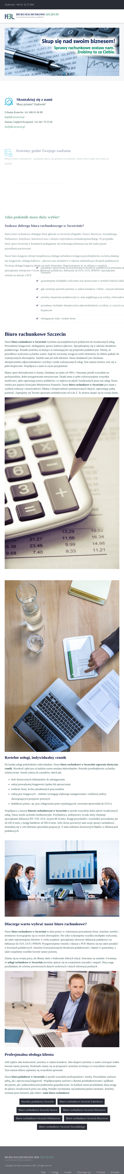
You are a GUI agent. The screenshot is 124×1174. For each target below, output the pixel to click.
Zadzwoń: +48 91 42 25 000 (19, 4)
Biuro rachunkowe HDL (29, 1168)
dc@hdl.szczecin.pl (15, 128)
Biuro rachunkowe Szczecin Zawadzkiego (62, 1126)
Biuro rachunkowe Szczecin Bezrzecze (87, 1118)
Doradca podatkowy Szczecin (37, 1101)
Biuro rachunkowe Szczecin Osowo (38, 1110)
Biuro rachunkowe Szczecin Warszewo (84, 1110)
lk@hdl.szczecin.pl (14, 118)
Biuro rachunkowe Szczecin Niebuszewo (38, 1118)
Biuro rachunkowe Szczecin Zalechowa (81, 1101)
